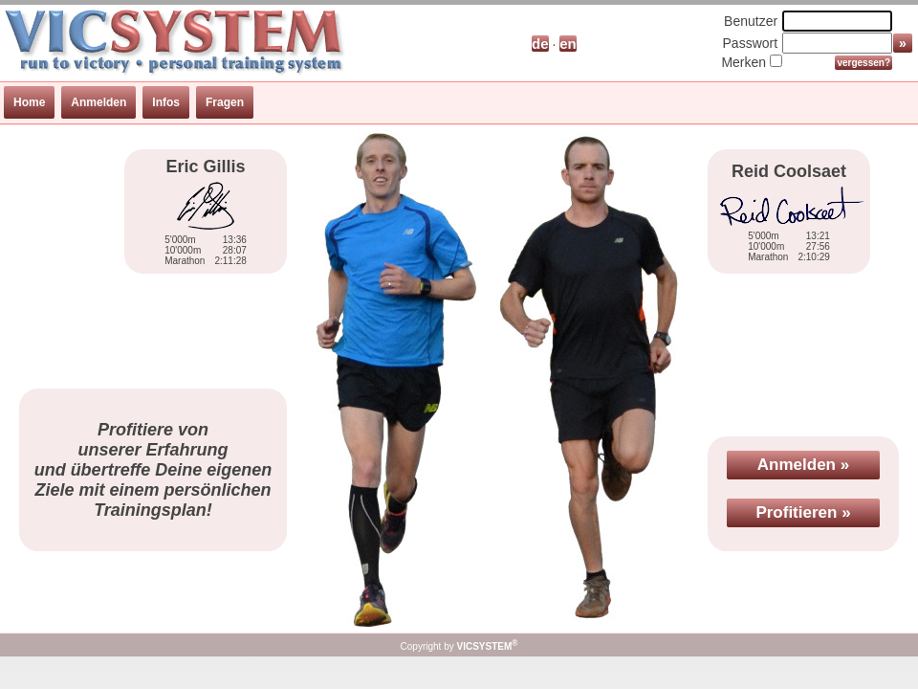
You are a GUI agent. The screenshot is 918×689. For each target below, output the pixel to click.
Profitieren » (802, 512)
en (568, 43)
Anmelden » (803, 465)
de (540, 43)
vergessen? (863, 62)
